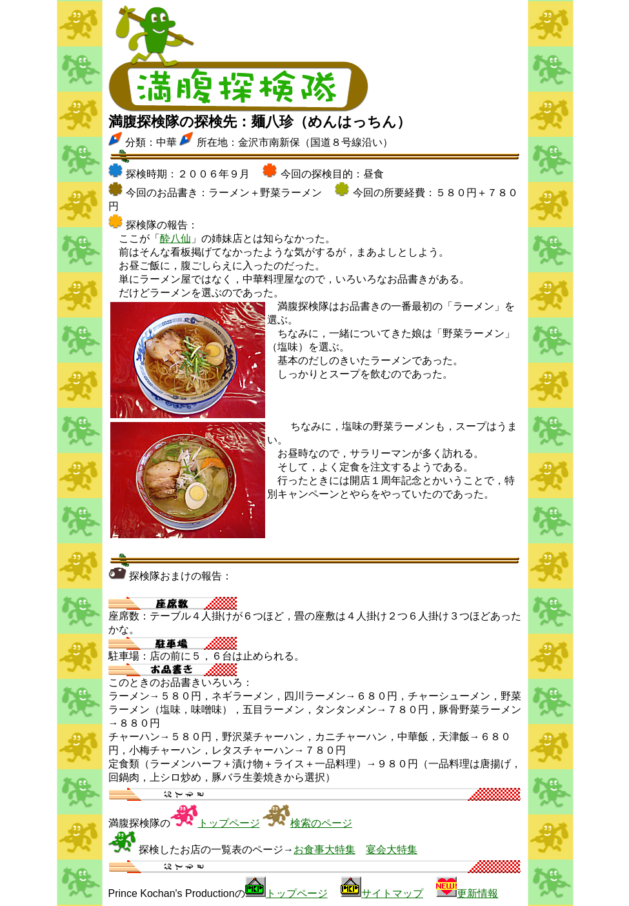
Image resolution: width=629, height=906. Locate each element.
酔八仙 (175, 238)
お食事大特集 (324, 849)
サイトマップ (392, 893)
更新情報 (477, 893)
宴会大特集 (391, 849)
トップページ (229, 823)
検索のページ (321, 823)
